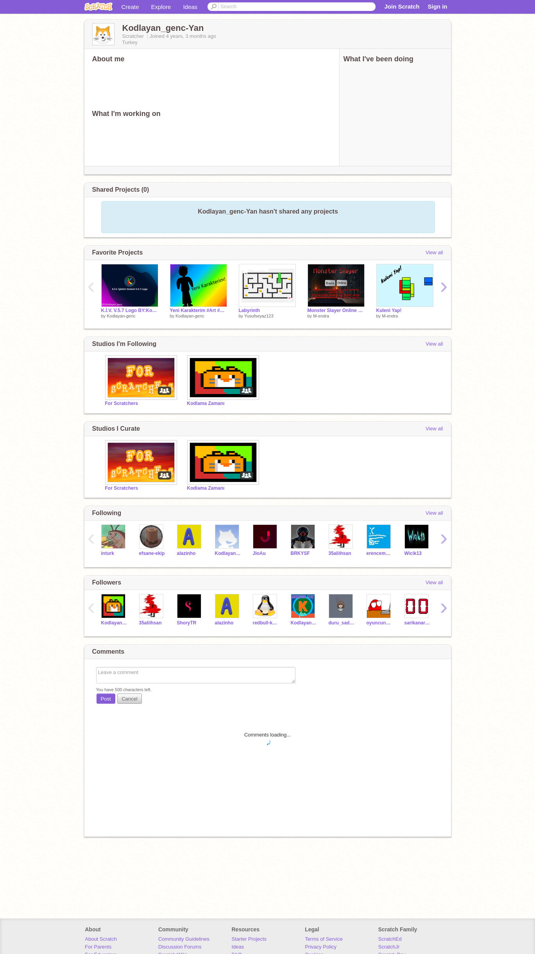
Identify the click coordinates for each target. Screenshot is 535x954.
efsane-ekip (152, 553)
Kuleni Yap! (389, 310)
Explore (161, 7)
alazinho (186, 553)
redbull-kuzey (266, 623)
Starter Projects (249, 939)
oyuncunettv (380, 623)
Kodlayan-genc (121, 316)
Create (130, 7)
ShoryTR (187, 623)
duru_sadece (342, 623)
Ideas (190, 7)
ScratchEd (390, 939)
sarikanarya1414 (417, 623)
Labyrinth (249, 310)
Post (106, 699)
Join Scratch (401, 6)
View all (434, 252)
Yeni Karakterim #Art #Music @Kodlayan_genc (198, 310)
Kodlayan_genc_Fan (304, 623)
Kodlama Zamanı (206, 403)
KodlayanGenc (228, 553)
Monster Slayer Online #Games (336, 310)
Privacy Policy (320, 947)
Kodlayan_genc (114, 623)
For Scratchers (121, 403)
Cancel (129, 699)
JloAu (259, 553)
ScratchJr (389, 947)
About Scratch (101, 939)
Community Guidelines (183, 939)
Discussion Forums (180, 947)
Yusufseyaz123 (259, 316)
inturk (107, 553)
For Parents (98, 947)
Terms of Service (324, 939)
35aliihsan (340, 553)
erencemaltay (380, 553)
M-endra (321, 316)
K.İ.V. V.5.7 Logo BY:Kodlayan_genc (129, 310)
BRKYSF (300, 553)
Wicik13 (413, 553)
